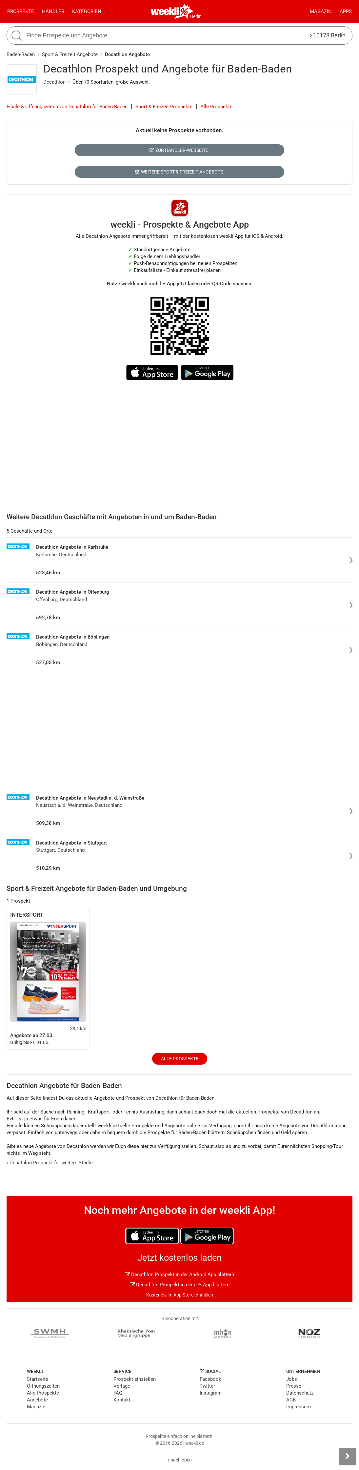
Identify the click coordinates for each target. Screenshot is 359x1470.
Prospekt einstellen (134, 1379)
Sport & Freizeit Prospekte (163, 107)
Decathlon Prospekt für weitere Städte (50, 1163)
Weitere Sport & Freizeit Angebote (179, 171)
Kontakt (121, 1400)
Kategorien (86, 11)
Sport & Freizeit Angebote (70, 54)
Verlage (121, 1386)
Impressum (298, 1407)
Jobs (291, 1379)
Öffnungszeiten (43, 1386)
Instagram (211, 1393)
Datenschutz (299, 1393)
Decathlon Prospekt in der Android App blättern (179, 1274)
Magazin (321, 11)
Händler (53, 11)
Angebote (37, 1400)
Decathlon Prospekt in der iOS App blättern (179, 1285)
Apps (346, 11)
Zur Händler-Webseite (179, 150)
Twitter (207, 1386)
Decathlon (54, 82)
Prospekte (20, 11)
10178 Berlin (328, 35)
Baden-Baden (21, 54)
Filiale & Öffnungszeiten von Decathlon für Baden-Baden (67, 107)
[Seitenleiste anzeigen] (347, 1456)
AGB (291, 1400)
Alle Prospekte (216, 107)
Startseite (37, 1379)
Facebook (210, 1379)
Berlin (196, 16)
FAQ (117, 1393)
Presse (293, 1386)
